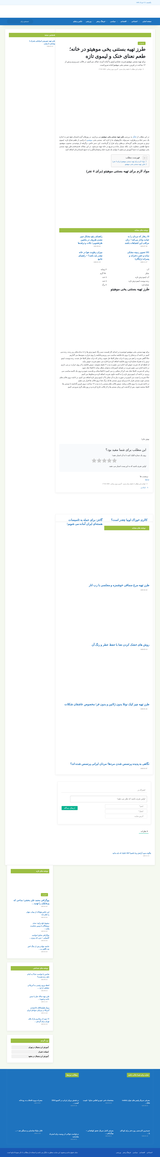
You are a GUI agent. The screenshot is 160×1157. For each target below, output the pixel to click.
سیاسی (113, 21)
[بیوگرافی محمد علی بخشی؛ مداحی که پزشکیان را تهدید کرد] (30, 886)
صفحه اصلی (147, 21)
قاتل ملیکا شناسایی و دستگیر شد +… (28, 1131)
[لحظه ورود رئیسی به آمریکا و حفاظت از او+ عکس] (17, 988)
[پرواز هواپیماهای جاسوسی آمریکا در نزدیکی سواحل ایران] (17, 1011)
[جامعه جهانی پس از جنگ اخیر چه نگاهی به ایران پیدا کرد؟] (17, 949)
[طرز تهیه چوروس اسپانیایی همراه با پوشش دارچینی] (16, 44)
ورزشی (88, 21)
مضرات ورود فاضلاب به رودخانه (30, 1100)
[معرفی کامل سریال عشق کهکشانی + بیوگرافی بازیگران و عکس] (97, 1119)
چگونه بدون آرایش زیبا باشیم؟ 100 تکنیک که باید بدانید (131, 853)
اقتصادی (123, 21)
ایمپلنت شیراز (43, 1052)
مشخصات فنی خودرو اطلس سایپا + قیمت (98, 1100)
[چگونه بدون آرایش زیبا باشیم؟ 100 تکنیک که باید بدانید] (16, 856)
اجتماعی (134, 21)
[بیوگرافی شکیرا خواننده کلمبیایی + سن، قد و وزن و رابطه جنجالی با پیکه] (17, 938)
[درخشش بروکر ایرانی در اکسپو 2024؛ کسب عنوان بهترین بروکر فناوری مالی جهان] (62, 1089)
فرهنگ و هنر (100, 21)
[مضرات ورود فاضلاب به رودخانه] (26, 1089)
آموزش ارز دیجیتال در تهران (38, 1047)
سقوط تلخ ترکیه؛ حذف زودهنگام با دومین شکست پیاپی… (39, 926)
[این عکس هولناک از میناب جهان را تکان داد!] (17, 915)
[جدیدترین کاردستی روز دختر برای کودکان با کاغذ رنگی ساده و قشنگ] (134, 1119)
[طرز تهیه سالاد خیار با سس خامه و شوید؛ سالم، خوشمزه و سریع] (17, 1000)
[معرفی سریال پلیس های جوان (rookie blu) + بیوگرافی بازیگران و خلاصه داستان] (134, 1089)
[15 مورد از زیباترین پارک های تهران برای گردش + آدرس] (17, 1022)
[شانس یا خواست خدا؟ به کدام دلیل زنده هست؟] (17, 977)
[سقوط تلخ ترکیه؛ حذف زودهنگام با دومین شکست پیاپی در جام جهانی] (17, 926)
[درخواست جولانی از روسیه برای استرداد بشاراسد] (62, 1121)
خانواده (141, 43)
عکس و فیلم (77, 21)
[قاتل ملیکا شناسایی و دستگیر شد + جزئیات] (26, 1119)
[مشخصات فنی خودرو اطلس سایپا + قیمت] (97, 1089)
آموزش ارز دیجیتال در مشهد (38, 1056)
